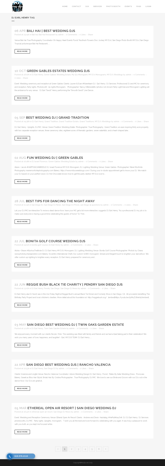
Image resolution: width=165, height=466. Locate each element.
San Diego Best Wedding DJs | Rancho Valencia (68, 365)
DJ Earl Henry (37, 75)
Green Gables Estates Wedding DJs (58, 71)
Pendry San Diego (52, 288)
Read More (22, 51)
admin (61, 35)
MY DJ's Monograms (97, 75)
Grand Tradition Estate (69, 121)
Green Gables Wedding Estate (57, 75)
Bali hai (35, 35)
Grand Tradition (51, 121)
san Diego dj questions (90, 205)
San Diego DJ (37, 205)
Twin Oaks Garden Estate (55, 328)
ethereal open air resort (42, 412)
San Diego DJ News (52, 205)
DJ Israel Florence (39, 161)
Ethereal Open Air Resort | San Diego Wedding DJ (71, 408)
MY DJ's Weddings (115, 75)
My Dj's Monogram (80, 75)
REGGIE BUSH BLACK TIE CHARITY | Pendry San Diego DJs (74, 284)
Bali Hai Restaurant (47, 35)
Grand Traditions (87, 121)
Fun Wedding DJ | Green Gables (55, 158)
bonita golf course (40, 245)
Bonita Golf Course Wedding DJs (55, 241)
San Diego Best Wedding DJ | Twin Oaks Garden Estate (75, 324)
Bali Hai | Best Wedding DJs (51, 31)
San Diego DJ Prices (70, 205)
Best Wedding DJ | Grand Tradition (57, 117)
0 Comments (71, 35)
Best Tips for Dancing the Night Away (60, 201)
